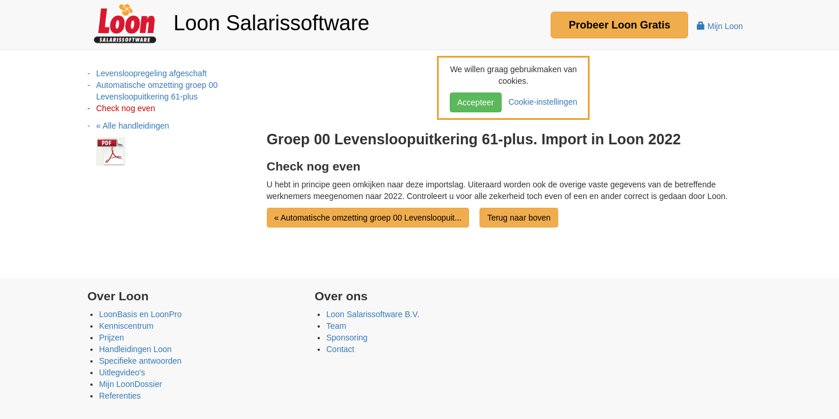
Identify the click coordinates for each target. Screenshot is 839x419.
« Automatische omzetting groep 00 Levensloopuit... (367, 217)
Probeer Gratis (619, 25)
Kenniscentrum (126, 326)
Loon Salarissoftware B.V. (373, 314)
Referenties (120, 395)
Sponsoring (347, 337)
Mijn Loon (720, 26)
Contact (340, 349)
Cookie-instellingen (540, 101)
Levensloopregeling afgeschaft (151, 73)
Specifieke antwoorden (140, 360)
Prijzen (111, 337)
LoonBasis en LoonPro (140, 314)
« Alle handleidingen (132, 125)
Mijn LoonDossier (130, 384)
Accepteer (475, 102)
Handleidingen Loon (135, 349)
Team (336, 326)
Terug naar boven (519, 217)
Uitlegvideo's (122, 372)
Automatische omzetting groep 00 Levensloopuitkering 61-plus (157, 90)
